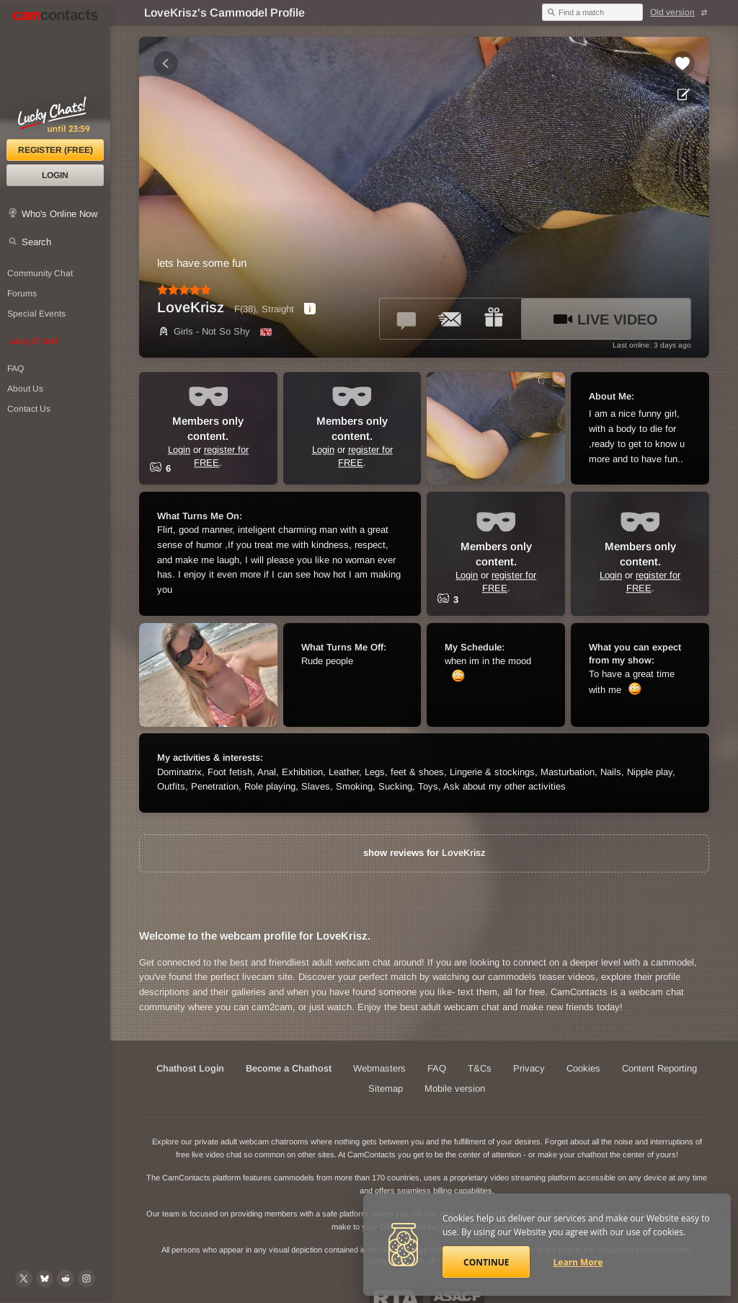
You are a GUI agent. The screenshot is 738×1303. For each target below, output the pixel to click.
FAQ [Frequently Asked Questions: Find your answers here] (15, 368)
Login (55, 175)
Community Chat (40, 273)
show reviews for (424, 852)
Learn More (578, 1262)
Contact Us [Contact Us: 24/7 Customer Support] (28, 409)
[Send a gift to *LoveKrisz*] (493, 319)
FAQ (436, 1068)
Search (36, 242)
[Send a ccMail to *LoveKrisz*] (450, 319)
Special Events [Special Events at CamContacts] (36, 314)
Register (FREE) (55, 150)
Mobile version (454, 1088)
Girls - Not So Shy (203, 331)
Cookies (583, 1068)
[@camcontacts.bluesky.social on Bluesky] (44, 1278)
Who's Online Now (59, 213)
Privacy (529, 1068)
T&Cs (480, 1068)
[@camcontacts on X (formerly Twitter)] (23, 1278)
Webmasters (379, 1068)
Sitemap (385, 1088)
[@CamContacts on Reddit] (65, 1278)
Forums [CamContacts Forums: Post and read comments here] (22, 293)
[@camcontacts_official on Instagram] (86, 1278)
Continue (486, 1262)
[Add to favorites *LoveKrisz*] (682, 63)
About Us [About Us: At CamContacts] (25, 389)
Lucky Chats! (32, 341)
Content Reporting (659, 1068)
